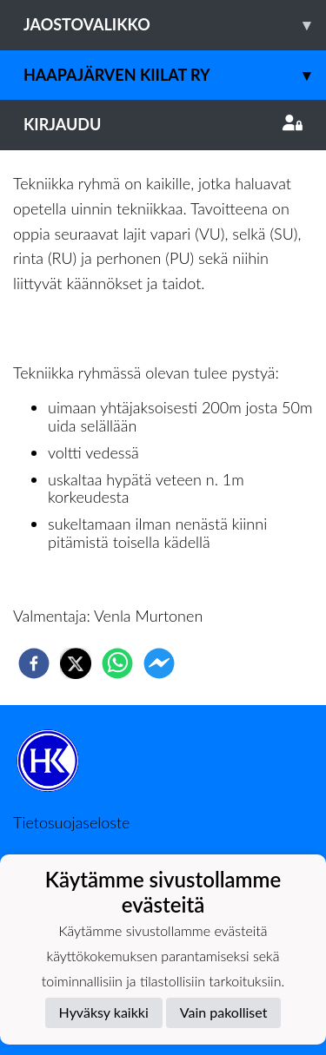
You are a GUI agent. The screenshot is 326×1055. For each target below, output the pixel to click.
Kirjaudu (163, 124)
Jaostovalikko (174, 24)
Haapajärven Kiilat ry (174, 75)
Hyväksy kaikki (104, 1012)
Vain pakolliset (224, 1012)
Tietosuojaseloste (71, 822)
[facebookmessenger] (159, 663)
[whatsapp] (117, 663)
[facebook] (34, 663)
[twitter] (75, 663)
